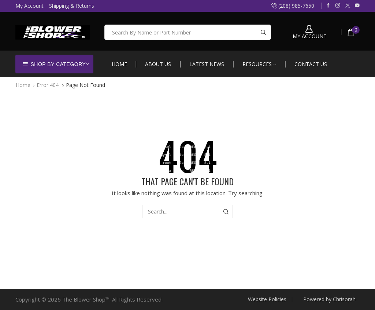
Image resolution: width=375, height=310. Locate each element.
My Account (29, 5)
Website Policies (267, 299)
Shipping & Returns (71, 5)
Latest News (206, 64)
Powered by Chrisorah (329, 299)
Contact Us (310, 64)
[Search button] (263, 32)
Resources (259, 64)
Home (119, 64)
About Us (158, 64)
